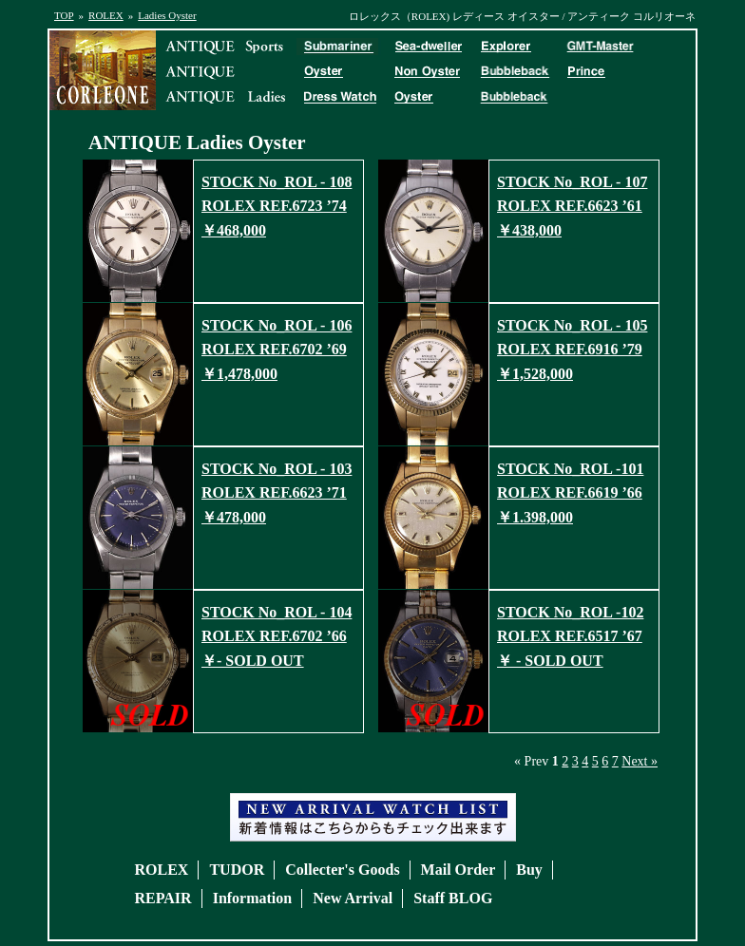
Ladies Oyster (167, 15)
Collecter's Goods (342, 869)
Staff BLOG (452, 898)
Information (253, 898)
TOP (64, 15)
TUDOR (236, 869)
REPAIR (163, 898)
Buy (529, 869)
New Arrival (352, 898)
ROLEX (106, 15)
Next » (639, 761)
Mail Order (458, 869)
